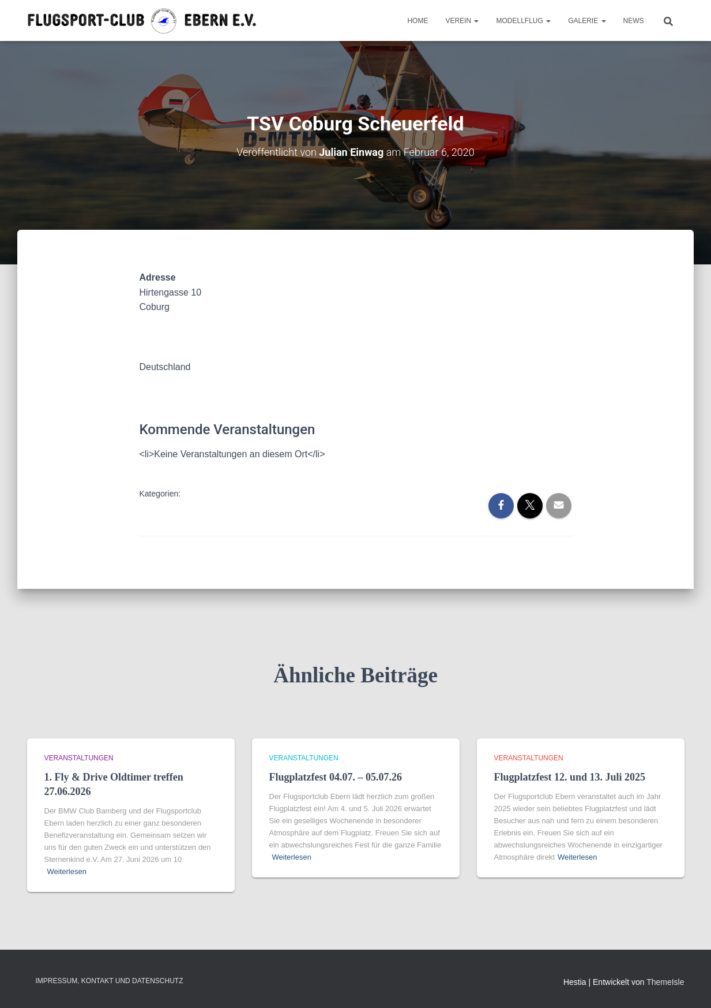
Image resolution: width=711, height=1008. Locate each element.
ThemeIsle (665, 982)
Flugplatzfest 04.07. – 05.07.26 (335, 777)
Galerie (586, 21)
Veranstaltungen (79, 758)
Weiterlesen (66, 871)
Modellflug (523, 21)
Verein (462, 21)
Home (417, 21)
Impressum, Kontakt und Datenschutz (109, 981)
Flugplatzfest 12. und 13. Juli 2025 (570, 777)
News (633, 21)
